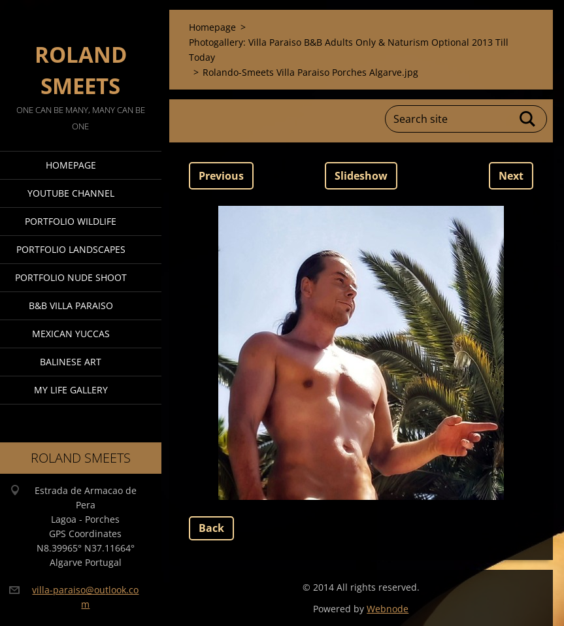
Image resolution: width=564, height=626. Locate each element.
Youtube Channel (70, 193)
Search (528, 119)
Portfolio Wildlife (70, 221)
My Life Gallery (71, 390)
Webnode (387, 608)
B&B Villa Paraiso (71, 305)
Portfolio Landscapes (70, 249)
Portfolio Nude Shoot (71, 277)
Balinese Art (70, 361)
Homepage (71, 165)
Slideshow (361, 176)
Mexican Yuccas (71, 333)
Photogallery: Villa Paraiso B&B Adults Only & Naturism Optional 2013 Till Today (348, 49)
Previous (221, 176)
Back (211, 528)
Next (511, 176)
